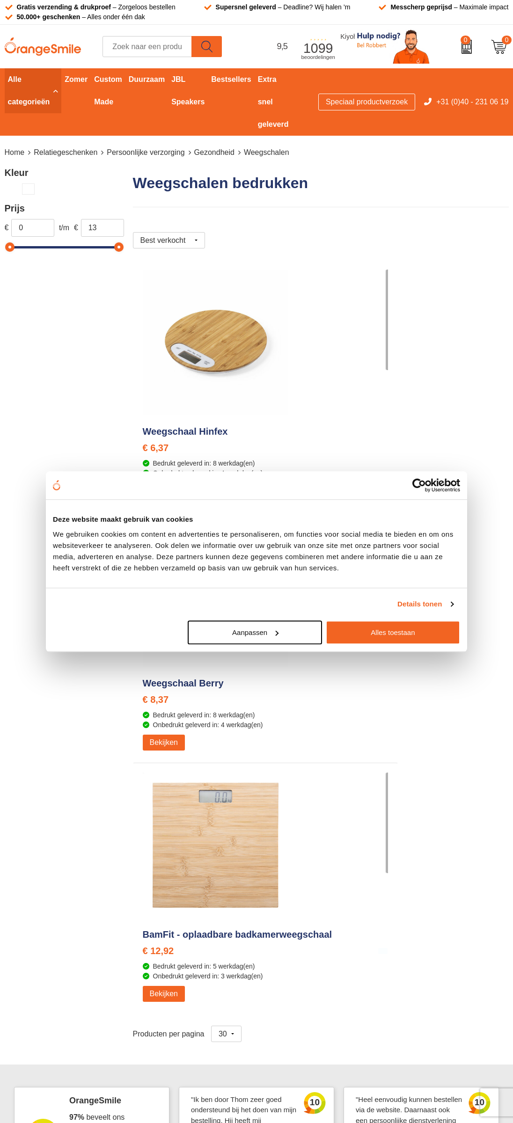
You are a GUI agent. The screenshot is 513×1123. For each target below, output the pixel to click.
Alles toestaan (393, 632)
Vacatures (409, 878)
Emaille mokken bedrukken (188, 920)
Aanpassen (255, 632)
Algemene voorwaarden (432, 1006)
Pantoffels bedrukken (178, 878)
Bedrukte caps (292, 920)
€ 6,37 (156, 449)
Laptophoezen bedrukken (185, 906)
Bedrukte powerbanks (304, 892)
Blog (400, 963)
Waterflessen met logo (305, 878)
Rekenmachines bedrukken (188, 949)
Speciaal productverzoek (367, 102)
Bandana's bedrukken (179, 864)
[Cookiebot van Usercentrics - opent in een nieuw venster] (419, 485)
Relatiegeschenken (65, 152)
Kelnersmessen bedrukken (187, 849)
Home (15, 152)
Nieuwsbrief (412, 935)
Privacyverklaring (421, 991)
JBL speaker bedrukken (307, 949)
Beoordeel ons (100, 694)
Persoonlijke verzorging (145, 152)
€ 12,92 (409, 459)
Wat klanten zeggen (426, 864)
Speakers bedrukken (302, 906)
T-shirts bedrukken (299, 864)
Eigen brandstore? (423, 949)
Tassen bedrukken (298, 849)
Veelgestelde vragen (427, 892)
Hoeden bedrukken (174, 935)
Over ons (408, 849)
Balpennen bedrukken (304, 935)
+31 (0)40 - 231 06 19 (472, 102)
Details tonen (419, 604)
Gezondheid (214, 152)
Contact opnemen (422, 920)
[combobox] (147, 46)
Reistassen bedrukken (180, 892)
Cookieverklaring (420, 977)
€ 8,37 (281, 449)
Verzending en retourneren (437, 906)
